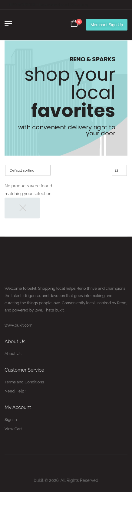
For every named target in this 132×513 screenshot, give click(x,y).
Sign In (11, 419)
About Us (13, 353)
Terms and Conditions (24, 382)
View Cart (13, 429)
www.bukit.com (18, 325)
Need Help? (15, 391)
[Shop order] (28, 170)
